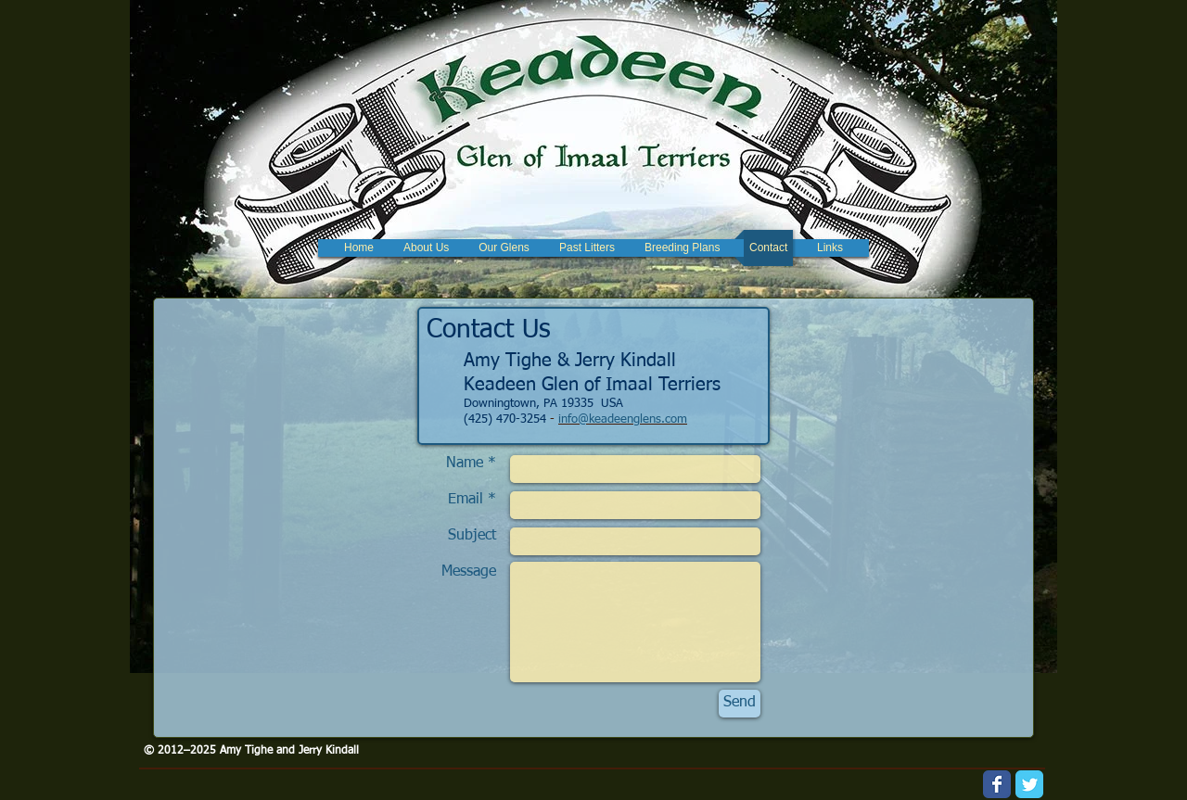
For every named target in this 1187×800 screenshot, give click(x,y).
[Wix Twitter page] (1029, 784)
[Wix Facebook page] (997, 784)
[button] (504, 248)
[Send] (739, 703)
